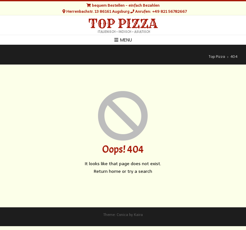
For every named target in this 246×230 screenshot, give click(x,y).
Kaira (138, 215)
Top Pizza (123, 24)
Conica (122, 215)
